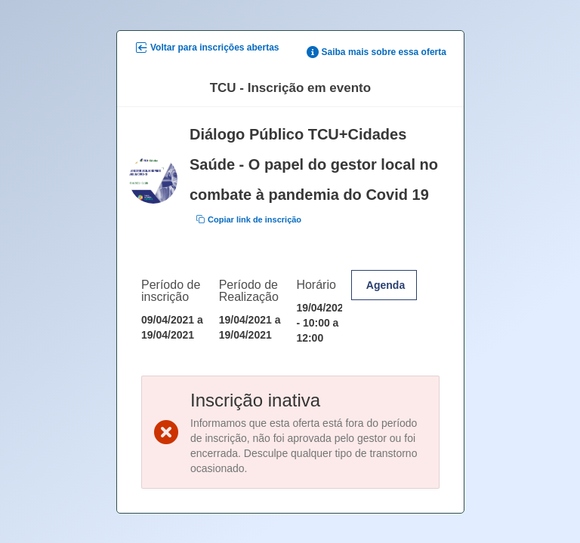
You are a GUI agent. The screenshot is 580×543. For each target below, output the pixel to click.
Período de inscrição (170, 290)
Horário (315, 284)
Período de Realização (248, 290)
